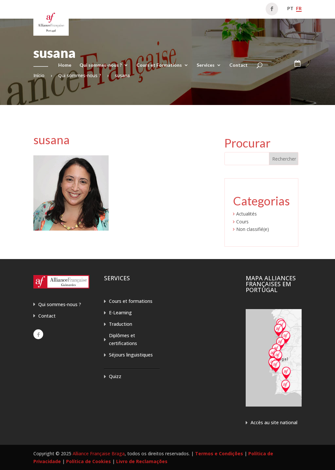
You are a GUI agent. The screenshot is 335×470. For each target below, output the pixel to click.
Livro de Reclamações (142, 461)
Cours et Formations (159, 65)
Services (206, 65)
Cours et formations (130, 301)
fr (299, 8)
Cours (242, 221)
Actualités (246, 214)
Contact (238, 65)
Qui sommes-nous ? (100, 65)
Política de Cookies (88, 461)
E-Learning (120, 312)
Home (64, 65)
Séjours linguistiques (131, 355)
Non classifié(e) (252, 229)
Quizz (115, 376)
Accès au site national (274, 422)
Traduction (120, 324)
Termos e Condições (219, 453)
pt (290, 8)
